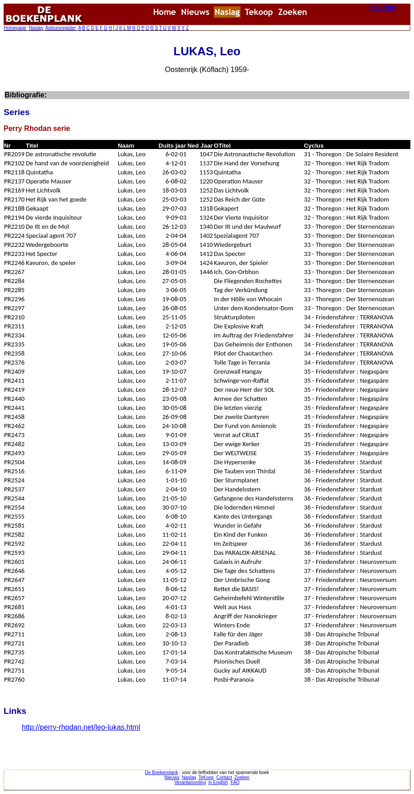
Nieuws (171, 777)
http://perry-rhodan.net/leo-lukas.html (81, 727)
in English (218, 782)
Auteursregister (60, 27)
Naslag (36, 27)
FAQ (235, 782)
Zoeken (242, 777)
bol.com (382, 7)
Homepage (15, 27)
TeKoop (206, 777)
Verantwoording (190, 782)
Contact (223, 777)
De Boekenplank (161, 772)
